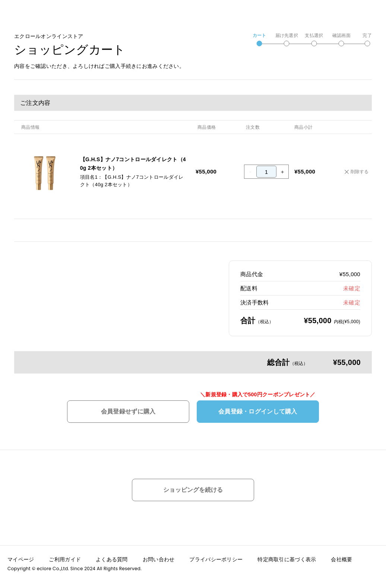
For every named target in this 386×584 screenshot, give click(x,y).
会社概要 (341, 557)
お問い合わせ (159, 557)
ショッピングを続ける (193, 490)
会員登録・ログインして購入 (257, 411)
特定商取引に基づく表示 (286, 557)
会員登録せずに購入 (128, 411)
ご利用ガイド (65, 557)
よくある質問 (112, 557)
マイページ (20, 557)
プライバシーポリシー (216, 557)
